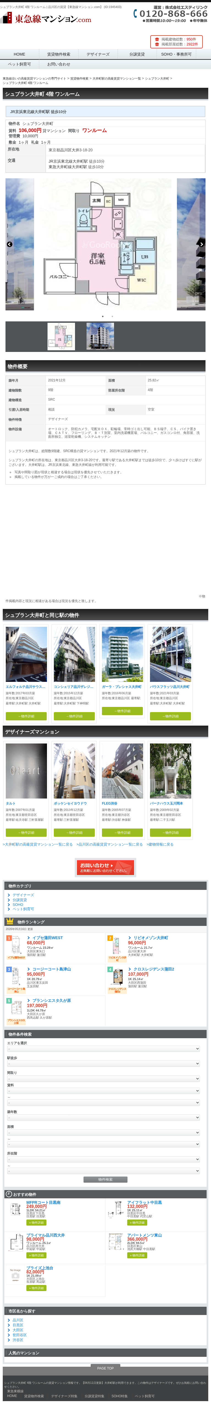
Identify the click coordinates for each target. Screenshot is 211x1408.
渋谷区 (18, 1340)
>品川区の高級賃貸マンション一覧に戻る (109, 844)
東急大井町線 (60, 167)
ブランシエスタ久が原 (51, 1000)
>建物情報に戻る (160, 844)
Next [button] (201, 244)
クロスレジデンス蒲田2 (154, 969)
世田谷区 (20, 1335)
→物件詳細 (26, 716)
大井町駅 (80, 161)
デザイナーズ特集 (64, 1396)
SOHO (18, 905)
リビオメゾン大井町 (151, 938)
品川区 (66, 150)
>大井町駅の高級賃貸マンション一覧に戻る (38, 844)
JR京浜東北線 (61, 161)
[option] (105, 244)
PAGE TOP (105, 1368)
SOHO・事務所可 (176, 54)
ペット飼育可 (19, 64)
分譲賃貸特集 (94, 1396)
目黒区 (18, 1325)
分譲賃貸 (137, 54)
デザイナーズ (98, 54)
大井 (75, 150)
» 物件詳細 (36, 1222)
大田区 (18, 1330)
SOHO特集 (120, 1396)
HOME (19, 54)
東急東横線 (15, 1391)
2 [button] (112, 316)
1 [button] (103, 316)
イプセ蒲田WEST (47, 938)
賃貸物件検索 (58, 54)
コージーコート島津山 (51, 969)
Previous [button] (9, 244)
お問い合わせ (58, 64)
